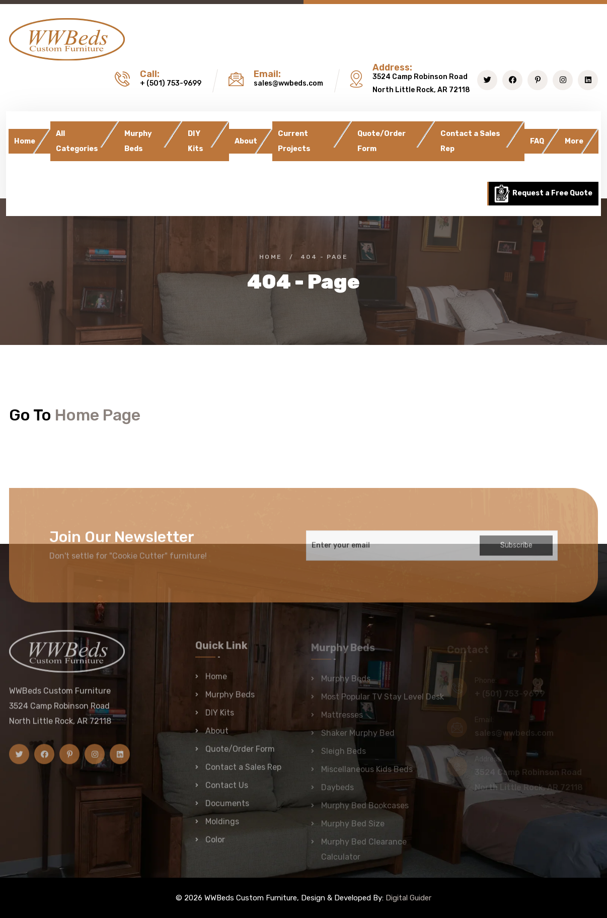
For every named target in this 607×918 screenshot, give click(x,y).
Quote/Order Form (381, 141)
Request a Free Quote (542, 193)
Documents (227, 808)
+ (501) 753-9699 (170, 83)
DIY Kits (195, 141)
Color (215, 845)
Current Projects (294, 141)
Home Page (97, 415)
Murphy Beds (138, 141)
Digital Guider (408, 897)
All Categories (77, 141)
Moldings (222, 826)
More (574, 141)
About (246, 141)
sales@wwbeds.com (288, 83)
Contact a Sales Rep (470, 141)
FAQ (537, 141)
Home (24, 141)
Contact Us (226, 790)
